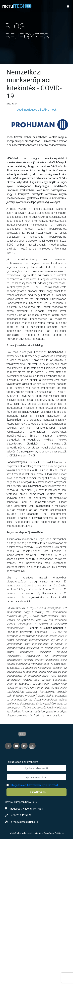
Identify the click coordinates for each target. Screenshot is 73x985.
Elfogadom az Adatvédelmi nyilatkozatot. (34, 785)
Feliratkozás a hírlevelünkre (22, 761)
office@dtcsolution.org (24, 822)
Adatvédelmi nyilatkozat (20, 833)
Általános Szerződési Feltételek (49, 833)
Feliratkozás (36, 792)
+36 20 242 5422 (21, 815)
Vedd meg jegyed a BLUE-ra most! (36, 109)
